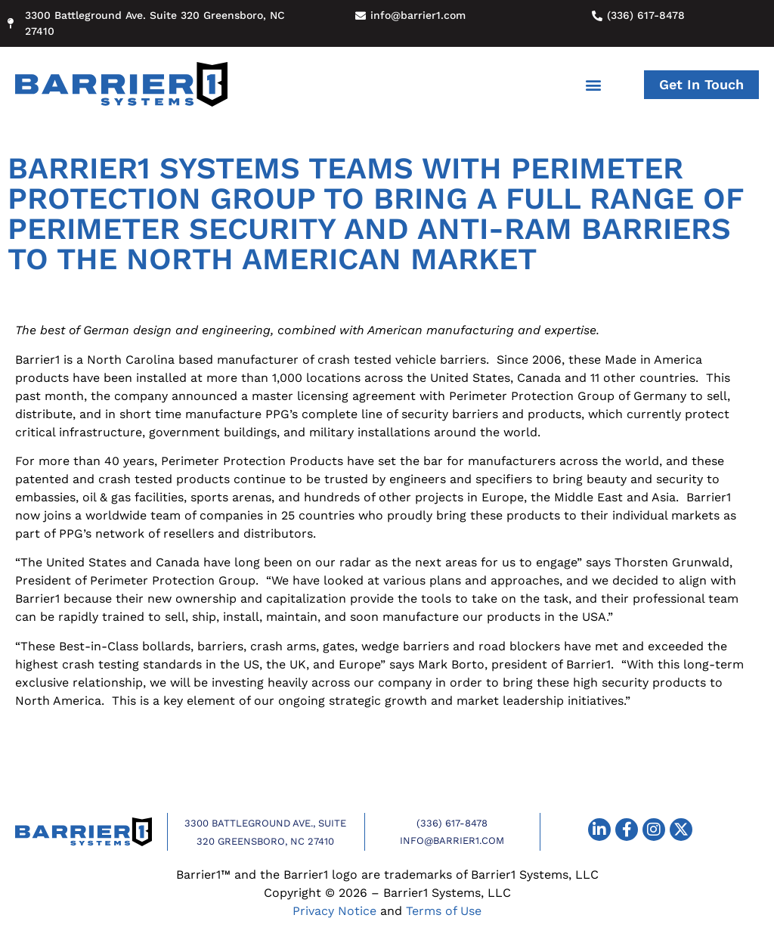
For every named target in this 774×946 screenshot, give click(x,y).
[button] (593, 84)
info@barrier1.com (452, 840)
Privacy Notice (334, 911)
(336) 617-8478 (452, 823)
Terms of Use (443, 911)
